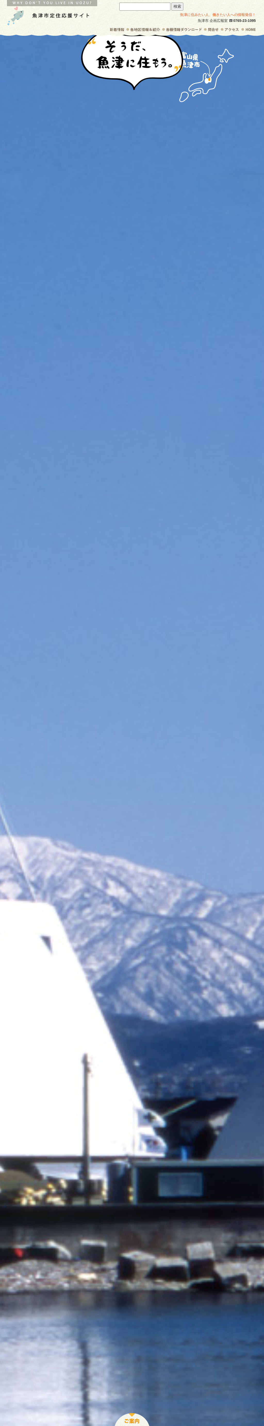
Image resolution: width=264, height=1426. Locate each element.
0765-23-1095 (244, 21)
